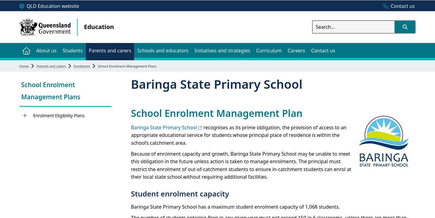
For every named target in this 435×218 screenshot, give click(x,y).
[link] (65, 91)
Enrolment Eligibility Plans (59, 115)
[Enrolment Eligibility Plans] (25, 116)
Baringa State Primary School (166, 127)
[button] (405, 27)
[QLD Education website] (49, 6)
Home (24, 66)
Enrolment (82, 66)
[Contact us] (397, 6)
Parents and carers (51, 66)
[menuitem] (26, 50)
